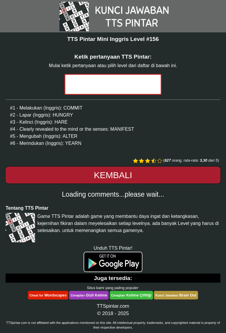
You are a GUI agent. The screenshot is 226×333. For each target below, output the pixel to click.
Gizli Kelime (89, 295)
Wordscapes (48, 295)
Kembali (113, 175)
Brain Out (175, 295)
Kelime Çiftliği (131, 295)
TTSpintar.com (113, 306)
